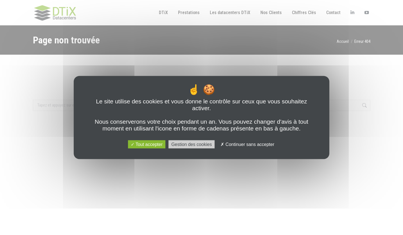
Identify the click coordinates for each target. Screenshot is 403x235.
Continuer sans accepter (247, 144)
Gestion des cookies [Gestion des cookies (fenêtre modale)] (191, 144)
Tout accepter (147, 144)
